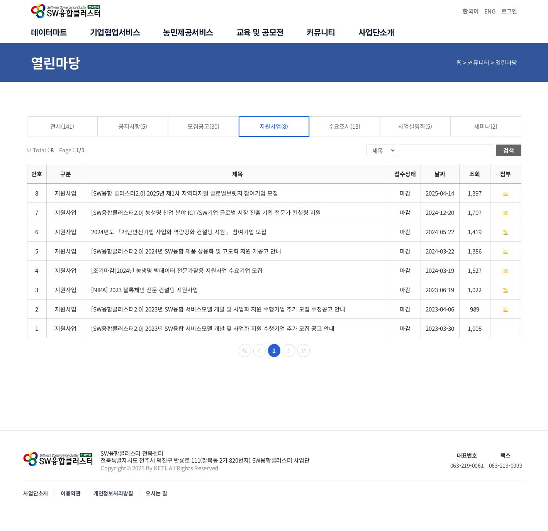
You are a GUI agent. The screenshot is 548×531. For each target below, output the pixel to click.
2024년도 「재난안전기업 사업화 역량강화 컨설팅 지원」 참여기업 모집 (178, 232)
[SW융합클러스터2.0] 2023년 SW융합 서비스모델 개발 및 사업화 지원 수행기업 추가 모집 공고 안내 (212, 328)
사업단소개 (35, 493)
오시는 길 (156, 493)
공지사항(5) (133, 126)
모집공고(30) (203, 126)
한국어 (470, 11)
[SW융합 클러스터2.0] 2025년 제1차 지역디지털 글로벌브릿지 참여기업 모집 (184, 193)
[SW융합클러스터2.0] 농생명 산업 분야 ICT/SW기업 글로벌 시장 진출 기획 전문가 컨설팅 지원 (206, 212)
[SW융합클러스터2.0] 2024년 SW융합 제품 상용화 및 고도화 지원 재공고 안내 (186, 251)
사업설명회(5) (415, 126)
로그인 (509, 11)
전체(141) (62, 126)
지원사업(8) (274, 126)
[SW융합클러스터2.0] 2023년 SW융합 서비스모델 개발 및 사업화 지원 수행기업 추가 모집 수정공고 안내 (218, 309)
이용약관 (70, 493)
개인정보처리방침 (113, 493)
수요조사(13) (344, 126)
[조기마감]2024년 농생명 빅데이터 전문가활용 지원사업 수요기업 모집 (177, 270)
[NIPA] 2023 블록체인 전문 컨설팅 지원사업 (144, 290)
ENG (490, 11)
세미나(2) (485, 126)
